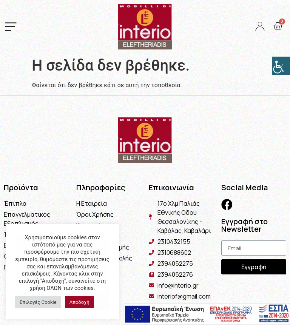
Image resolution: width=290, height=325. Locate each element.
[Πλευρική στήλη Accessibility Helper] (281, 66)
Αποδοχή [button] (79, 302)
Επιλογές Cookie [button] (38, 302)
